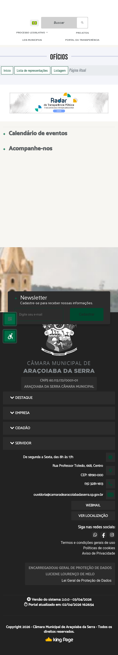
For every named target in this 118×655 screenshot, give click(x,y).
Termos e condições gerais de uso (88, 543)
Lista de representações (32, 70)
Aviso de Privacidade (98, 553)
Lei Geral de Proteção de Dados (87, 580)
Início (7, 70)
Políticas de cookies (99, 548)
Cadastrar (87, 314)
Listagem (60, 70)
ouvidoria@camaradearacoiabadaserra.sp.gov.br (68, 495)
